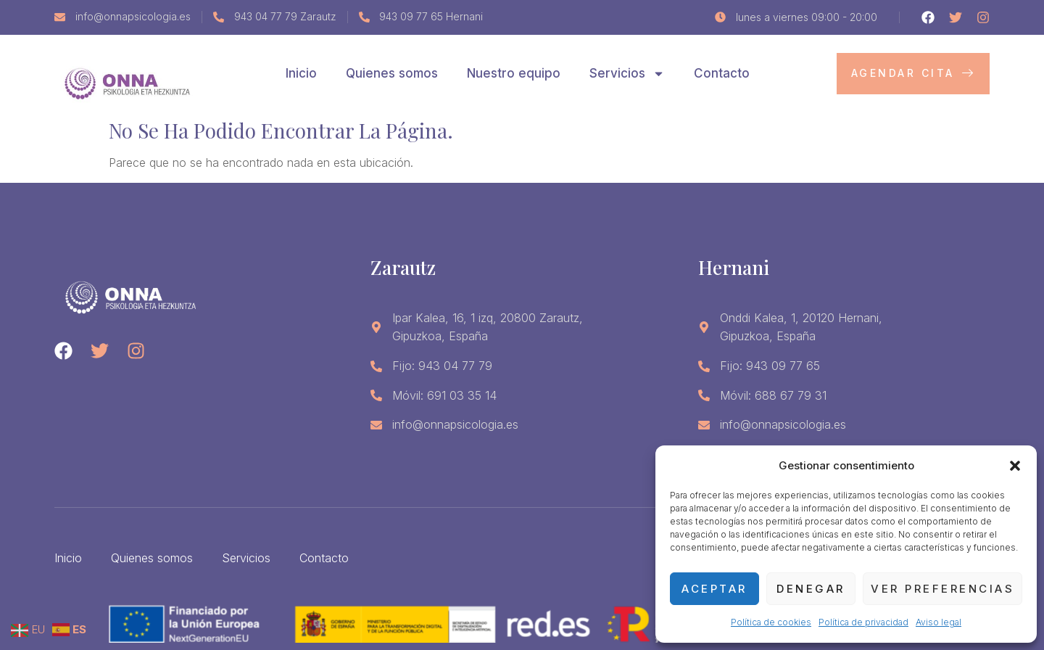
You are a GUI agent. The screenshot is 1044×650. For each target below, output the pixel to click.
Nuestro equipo (513, 73)
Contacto (722, 73)
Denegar (810, 589)
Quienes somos (392, 73)
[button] (1015, 465)
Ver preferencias (942, 589)
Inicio (301, 73)
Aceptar (714, 589)
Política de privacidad (863, 622)
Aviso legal (938, 622)
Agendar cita (913, 73)
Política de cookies (771, 622)
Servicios (627, 73)
